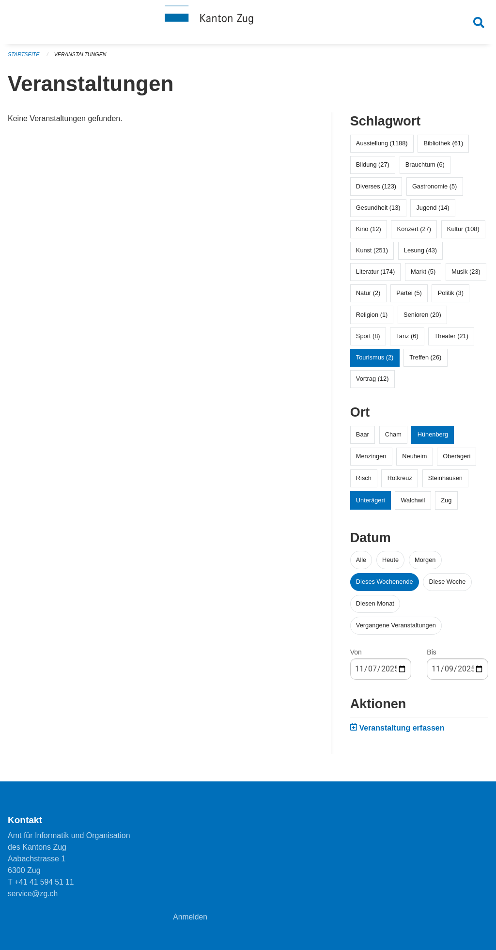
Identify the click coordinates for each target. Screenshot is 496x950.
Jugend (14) (432, 211)
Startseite (24, 58)
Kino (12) (368, 232)
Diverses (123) (376, 189)
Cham (393, 438)
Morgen (425, 563)
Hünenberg (433, 438)
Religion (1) (372, 318)
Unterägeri (370, 503)
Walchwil (413, 503)
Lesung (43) (420, 254)
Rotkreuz (400, 481)
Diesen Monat (375, 607)
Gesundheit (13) (378, 211)
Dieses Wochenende (384, 585)
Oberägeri (456, 460)
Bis (431, 656)
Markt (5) (423, 275)
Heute (390, 563)
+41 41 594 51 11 (45, 882)
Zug (446, 503)
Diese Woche (447, 585)
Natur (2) (368, 296)
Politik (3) (451, 296)
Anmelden (190, 917)
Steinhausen (445, 481)
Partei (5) (409, 296)
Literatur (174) (375, 275)
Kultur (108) (463, 232)
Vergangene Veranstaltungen (396, 629)
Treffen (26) (425, 361)
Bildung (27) (372, 168)
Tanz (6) (407, 339)
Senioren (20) (422, 318)
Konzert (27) (414, 232)
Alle (361, 563)
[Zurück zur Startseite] (248, 23)
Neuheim (414, 460)
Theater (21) (451, 339)
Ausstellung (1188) (382, 147)
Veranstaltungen (81, 58)
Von (356, 656)
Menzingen (371, 460)
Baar (362, 438)
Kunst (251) (372, 254)
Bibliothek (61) (443, 147)
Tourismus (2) (375, 361)
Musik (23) (465, 275)
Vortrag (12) (372, 382)
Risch (364, 481)
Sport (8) (368, 339)
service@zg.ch (33, 893)
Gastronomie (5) (434, 189)
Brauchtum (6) (425, 168)
